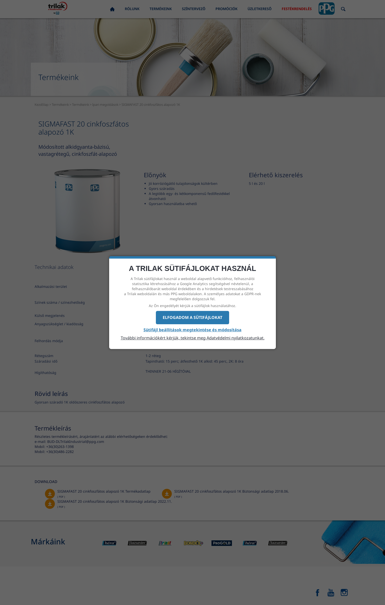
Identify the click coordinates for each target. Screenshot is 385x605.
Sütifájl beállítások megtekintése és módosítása (192, 330)
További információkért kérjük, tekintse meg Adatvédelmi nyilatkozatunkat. (192, 338)
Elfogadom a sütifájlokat (192, 317)
